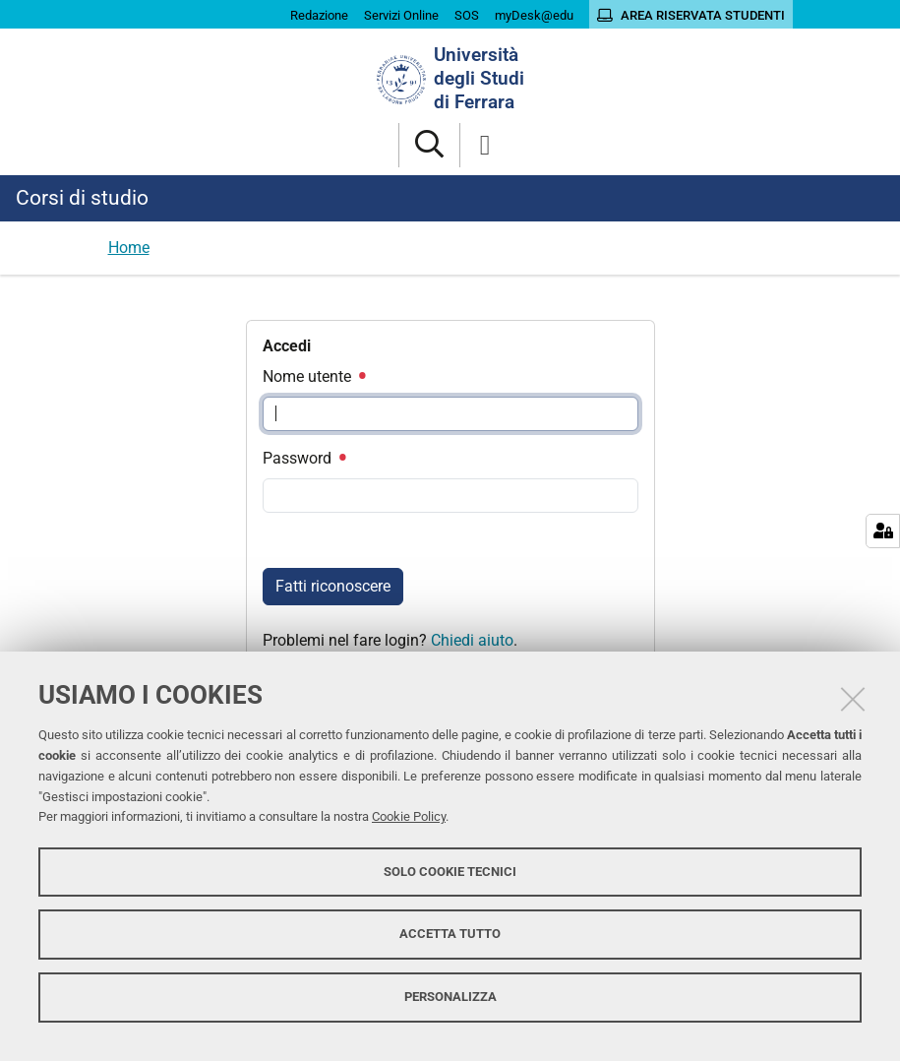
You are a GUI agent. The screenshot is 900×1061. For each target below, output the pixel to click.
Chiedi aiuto (472, 640)
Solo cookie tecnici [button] (450, 871)
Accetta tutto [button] (450, 933)
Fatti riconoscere (332, 586)
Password (304, 458)
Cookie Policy (409, 816)
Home (129, 247)
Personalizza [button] (450, 996)
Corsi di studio (82, 198)
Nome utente (314, 376)
